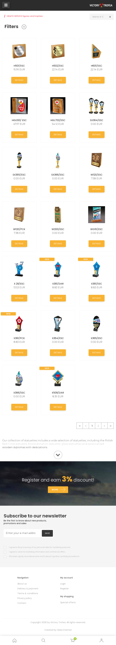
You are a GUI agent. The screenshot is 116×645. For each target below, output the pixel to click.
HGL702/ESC (57, 120)
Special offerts (68, 602)
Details (19, 80)
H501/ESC (19, 65)
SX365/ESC (19, 174)
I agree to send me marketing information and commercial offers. (37, 552)
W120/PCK (19, 229)
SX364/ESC (96, 120)
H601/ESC (96, 65)
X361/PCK (19, 338)
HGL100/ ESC (19, 120)
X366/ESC (19, 392)
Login (63, 583)
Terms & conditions (27, 593)
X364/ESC (58, 338)
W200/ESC (58, 229)
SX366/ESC (57, 174)
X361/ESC (96, 283)
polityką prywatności (70, 556)
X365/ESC (96, 338)
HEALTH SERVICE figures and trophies (25, 16)
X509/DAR (58, 392)
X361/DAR (58, 283)
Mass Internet (64, 629)
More (55, 489)
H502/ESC (58, 65)
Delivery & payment (27, 588)
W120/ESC (96, 174)
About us (22, 583)
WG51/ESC (96, 229)
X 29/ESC (19, 283)
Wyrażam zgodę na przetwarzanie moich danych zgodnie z (44, 556)
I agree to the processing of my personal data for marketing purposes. (40, 547)
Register (64, 588)
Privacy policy (24, 598)
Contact (21, 603)
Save (47, 533)
